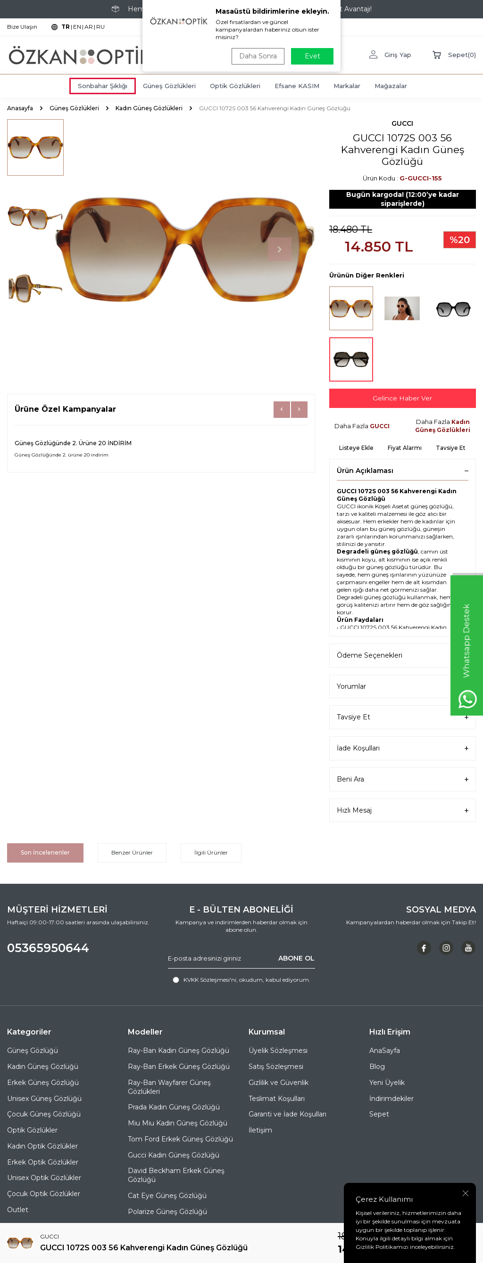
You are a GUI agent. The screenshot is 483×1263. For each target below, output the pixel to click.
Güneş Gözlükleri (169, 86)
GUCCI (402, 123)
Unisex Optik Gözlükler (44, 1178)
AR (88, 26)
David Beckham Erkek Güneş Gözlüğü (176, 1175)
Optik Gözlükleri (235, 86)
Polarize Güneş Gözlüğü (167, 1211)
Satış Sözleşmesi (276, 1066)
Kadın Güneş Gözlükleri (149, 108)
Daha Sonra (257, 56)
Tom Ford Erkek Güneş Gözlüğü (180, 1139)
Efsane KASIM (297, 86)
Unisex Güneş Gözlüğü (44, 1098)
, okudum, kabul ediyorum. (241, 980)
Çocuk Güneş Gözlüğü (44, 1114)
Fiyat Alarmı (405, 447)
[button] (279, 249)
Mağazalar (391, 86)
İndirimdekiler (391, 1098)
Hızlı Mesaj (402, 810)
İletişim (260, 1130)
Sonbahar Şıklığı (102, 86)
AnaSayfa (384, 1051)
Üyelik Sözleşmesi (278, 1051)
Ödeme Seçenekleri (402, 655)
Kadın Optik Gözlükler (42, 1146)
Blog (377, 1066)
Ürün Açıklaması (402, 470)
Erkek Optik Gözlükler (42, 1162)
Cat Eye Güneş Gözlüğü (167, 1195)
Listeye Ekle (356, 447)
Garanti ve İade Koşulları (287, 1114)
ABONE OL (296, 958)
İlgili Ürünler (211, 852)
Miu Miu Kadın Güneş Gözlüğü (177, 1123)
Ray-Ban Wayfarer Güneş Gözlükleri (169, 1087)
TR (65, 26)
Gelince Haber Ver (402, 398)
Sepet (379, 1114)
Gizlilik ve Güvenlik (278, 1082)
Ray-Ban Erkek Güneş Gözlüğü (179, 1066)
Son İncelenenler (45, 852)
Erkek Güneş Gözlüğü (43, 1082)
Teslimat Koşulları (277, 1098)
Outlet (17, 1210)
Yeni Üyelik (387, 1082)
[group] (184, 249)
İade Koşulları (402, 748)
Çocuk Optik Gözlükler (43, 1194)
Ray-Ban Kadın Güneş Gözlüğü (178, 1051)
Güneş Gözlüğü (32, 1051)
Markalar (346, 86)
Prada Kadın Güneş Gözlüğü (174, 1107)
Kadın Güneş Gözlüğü (42, 1066)
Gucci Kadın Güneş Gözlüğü (173, 1155)
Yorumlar (402, 686)
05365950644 (48, 948)
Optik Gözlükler (32, 1130)
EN (77, 26)
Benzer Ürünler (132, 852)
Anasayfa (20, 108)
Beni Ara (402, 779)
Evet (312, 56)
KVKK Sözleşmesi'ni (209, 979)
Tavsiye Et (451, 447)
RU (100, 26)
